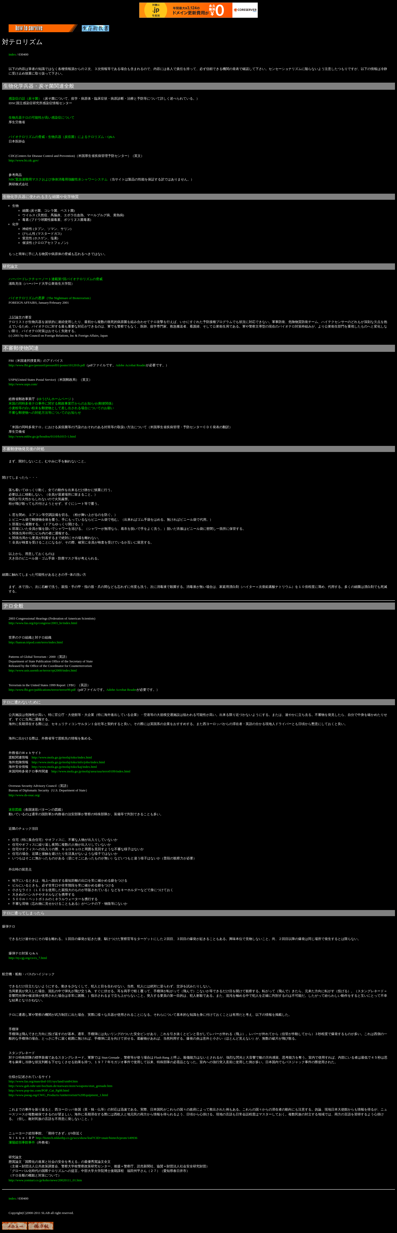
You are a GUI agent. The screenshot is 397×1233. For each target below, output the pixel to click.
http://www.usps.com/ (23, 384)
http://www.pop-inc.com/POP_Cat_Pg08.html (39, 1090)
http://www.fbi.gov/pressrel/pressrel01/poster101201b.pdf (47, 365)
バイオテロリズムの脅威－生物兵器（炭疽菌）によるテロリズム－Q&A (62, 137)
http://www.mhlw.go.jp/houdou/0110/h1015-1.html (42, 436)
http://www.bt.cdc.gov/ (24, 160)
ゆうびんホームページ (54, 399)
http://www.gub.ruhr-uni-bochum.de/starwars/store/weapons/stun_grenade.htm (60, 1086)
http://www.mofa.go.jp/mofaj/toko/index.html (62, 757)
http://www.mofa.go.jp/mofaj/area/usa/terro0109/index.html (90, 771)
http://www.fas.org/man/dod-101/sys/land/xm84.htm (43, 1081)
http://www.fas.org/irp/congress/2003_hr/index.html (43, 623)
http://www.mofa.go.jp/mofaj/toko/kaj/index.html (64, 767)
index (12, 54)
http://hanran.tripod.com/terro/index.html (36, 642)
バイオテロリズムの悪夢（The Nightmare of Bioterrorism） (51, 298)
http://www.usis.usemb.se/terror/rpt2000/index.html (43, 670)
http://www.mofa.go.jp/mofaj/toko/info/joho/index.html (68, 762)
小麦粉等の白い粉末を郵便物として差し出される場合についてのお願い (61, 408)
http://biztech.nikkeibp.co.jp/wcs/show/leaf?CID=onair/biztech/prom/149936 (86, 1138)
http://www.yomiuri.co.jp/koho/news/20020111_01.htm (45, 1180)
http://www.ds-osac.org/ (24, 795)
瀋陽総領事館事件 (22, 1142)
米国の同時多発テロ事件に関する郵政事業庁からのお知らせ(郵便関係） (62, 403)
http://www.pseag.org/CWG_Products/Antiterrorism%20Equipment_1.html (58, 1095)
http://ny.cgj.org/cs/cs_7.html (28, 958)
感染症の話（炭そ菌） (25, 98)
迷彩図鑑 (15, 809)
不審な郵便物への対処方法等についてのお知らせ (45, 412)
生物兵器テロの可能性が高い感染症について (41, 117)
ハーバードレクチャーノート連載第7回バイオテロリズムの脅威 (56, 279)
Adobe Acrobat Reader (131, 365)
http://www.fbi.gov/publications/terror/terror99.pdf (42, 690)
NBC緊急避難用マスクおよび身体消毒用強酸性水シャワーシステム (58, 179)
